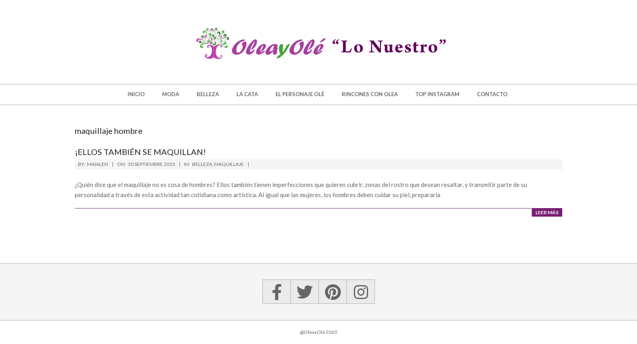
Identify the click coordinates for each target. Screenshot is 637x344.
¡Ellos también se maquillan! (140, 152)
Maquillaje (229, 164)
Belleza (202, 164)
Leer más (547, 212)
